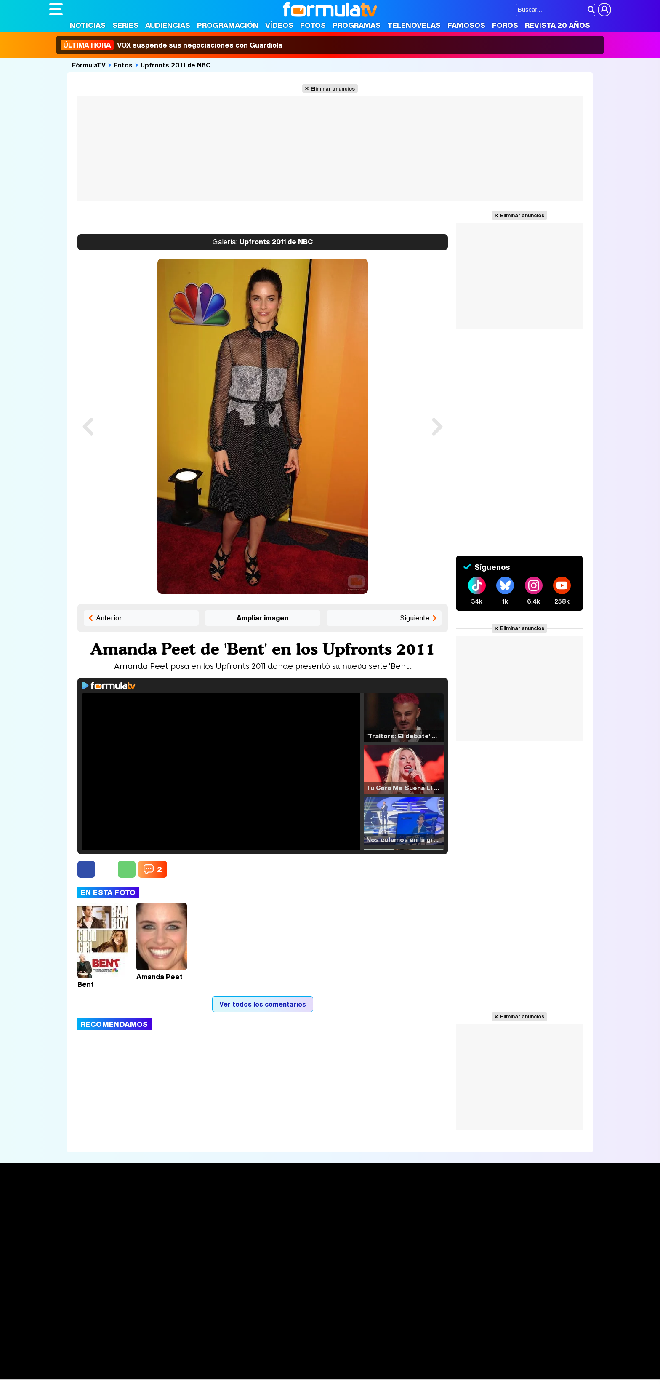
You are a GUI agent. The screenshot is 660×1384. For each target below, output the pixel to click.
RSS (393, 1302)
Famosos (466, 25)
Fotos (313, 25)
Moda (124, 1361)
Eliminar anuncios (333, 88)
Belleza (147, 1361)
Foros (505, 25)
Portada (69, 1203)
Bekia (103, 1361)
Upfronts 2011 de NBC (175, 64)
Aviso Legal (116, 1302)
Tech (159, 1373)
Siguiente (414, 618)
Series (125, 25)
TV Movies (180, 1231)
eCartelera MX (225, 1350)
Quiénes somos (73, 1302)
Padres (197, 1361)
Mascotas (326, 1361)
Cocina (243, 1361)
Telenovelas (414, 25)
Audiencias (167, 25)
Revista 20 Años (557, 25)
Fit (261, 1361)
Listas (173, 1222)
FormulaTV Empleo (135, 1350)
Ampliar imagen (263, 618)
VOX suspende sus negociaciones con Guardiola (171, 45)
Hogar (278, 1361)
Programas (357, 25)
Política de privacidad (167, 1302)
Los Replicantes (117, 1339)
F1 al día (182, 1373)
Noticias (88, 25)
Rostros (512, 1203)
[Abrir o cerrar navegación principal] (56, 9)
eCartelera (183, 1350)
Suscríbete (518, 1234)
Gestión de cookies (287, 1302)
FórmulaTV (89, 64)
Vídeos (279, 25)
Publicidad (334, 1302)
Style (128, 1373)
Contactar (368, 1302)
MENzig (105, 1373)
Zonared (261, 1373)
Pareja (172, 1361)
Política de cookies (228, 1302)
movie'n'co (266, 1350)
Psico (300, 1361)
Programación (227, 25)
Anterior (109, 618)
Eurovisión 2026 (411, 1229)
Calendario (181, 1213)
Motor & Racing (222, 1373)
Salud (220, 1361)
